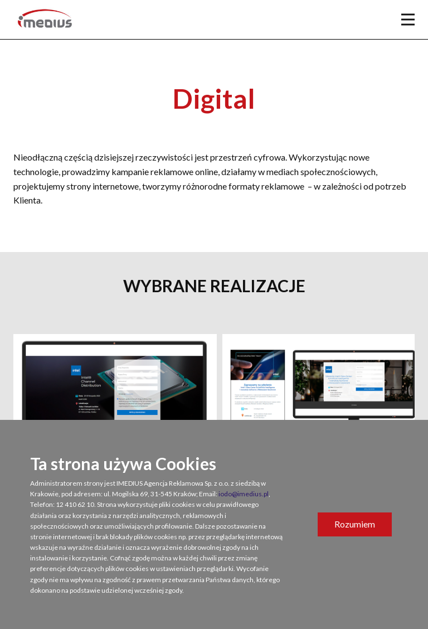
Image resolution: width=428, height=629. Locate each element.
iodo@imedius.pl (243, 494)
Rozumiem (354, 524)
